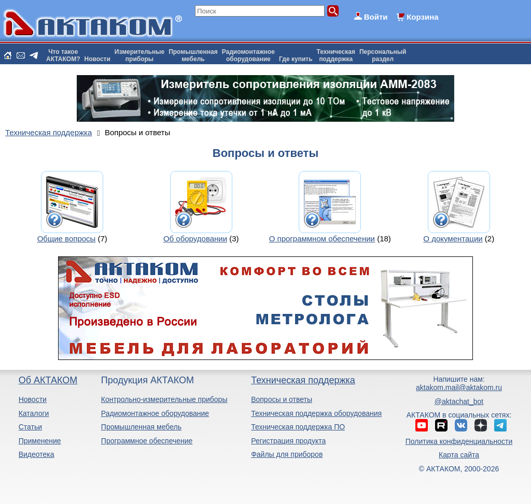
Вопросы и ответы (281, 399)
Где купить (296, 59)
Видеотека (36, 454)
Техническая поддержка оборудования (316, 413)
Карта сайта (459, 455)
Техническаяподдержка (336, 55)
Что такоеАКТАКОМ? (63, 55)
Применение (40, 441)
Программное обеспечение (147, 441)
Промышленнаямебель (193, 55)
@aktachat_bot (459, 401)
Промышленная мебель (141, 427)
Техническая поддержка (303, 380)
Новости (97, 59)
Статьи (30, 427)
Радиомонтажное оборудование (155, 413)
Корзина (422, 16)
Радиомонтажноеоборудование (248, 55)
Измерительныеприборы (139, 55)
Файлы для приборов (287, 454)
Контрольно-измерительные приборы (164, 399)
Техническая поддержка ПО (298, 427)
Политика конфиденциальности (459, 441)
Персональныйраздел (382, 55)
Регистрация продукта (288, 441)
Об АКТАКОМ (48, 380)
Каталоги (34, 413)
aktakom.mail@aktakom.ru (459, 387)
